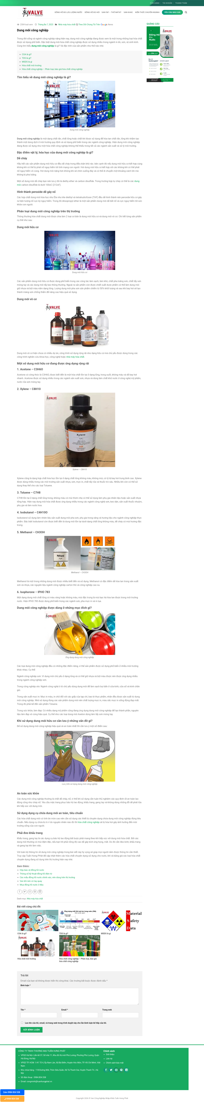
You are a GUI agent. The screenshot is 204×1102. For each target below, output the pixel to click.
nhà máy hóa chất (75, 357)
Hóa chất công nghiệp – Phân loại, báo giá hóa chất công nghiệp (52, 69)
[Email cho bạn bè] (29, 891)
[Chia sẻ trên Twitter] (24, 891)
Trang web (107, 1010)
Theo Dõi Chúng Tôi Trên (95, 24)
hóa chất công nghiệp (88, 822)
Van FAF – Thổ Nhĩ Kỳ (111, 12)
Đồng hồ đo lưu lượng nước (68, 12)
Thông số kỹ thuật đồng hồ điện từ (36, 873)
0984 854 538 (11, 1099)
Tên (23, 1010)
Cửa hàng (154, 3)
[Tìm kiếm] (186, 12)
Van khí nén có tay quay (31, 881)
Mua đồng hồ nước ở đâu (31, 884)
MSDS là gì (27, 62)
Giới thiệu (110, 1054)
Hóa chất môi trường (32, 65)
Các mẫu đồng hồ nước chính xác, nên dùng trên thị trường (47, 877)
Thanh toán (181, 3)
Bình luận (26, 985)
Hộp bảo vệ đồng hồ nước (32, 870)
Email (64, 1010)
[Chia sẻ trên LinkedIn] (40, 891)
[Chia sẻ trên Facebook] (19, 891)
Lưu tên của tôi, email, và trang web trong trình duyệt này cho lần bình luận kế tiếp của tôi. (66, 1023)
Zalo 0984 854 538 (11, 1092)
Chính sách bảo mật (115, 1063)
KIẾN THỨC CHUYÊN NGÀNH (147, 12)
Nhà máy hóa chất (67, 24)
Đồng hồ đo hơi (92, 12)
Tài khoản (167, 3)
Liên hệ (109, 1059)
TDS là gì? (26, 58)
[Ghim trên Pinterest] (35, 891)
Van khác (128, 12)
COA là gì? (27, 54)
